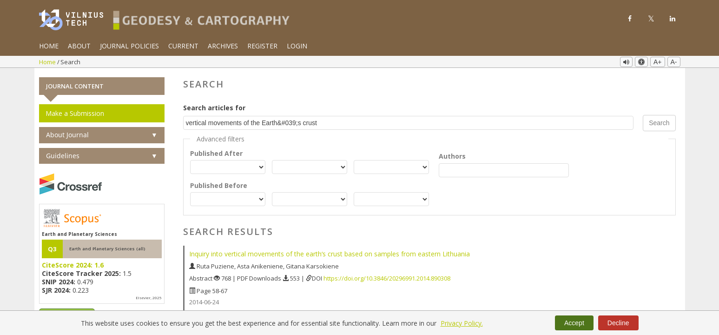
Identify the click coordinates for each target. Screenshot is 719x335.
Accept (574, 323)
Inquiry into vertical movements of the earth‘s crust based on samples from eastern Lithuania (329, 253)
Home (49, 45)
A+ (657, 62)
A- (674, 62)
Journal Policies (129, 45)
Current (183, 45)
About (79, 45)
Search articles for (214, 107)
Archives (223, 45)
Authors (452, 155)
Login (297, 45)
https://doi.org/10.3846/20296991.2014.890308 (386, 278)
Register (262, 45)
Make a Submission (75, 112)
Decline (618, 323)
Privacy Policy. (462, 323)
